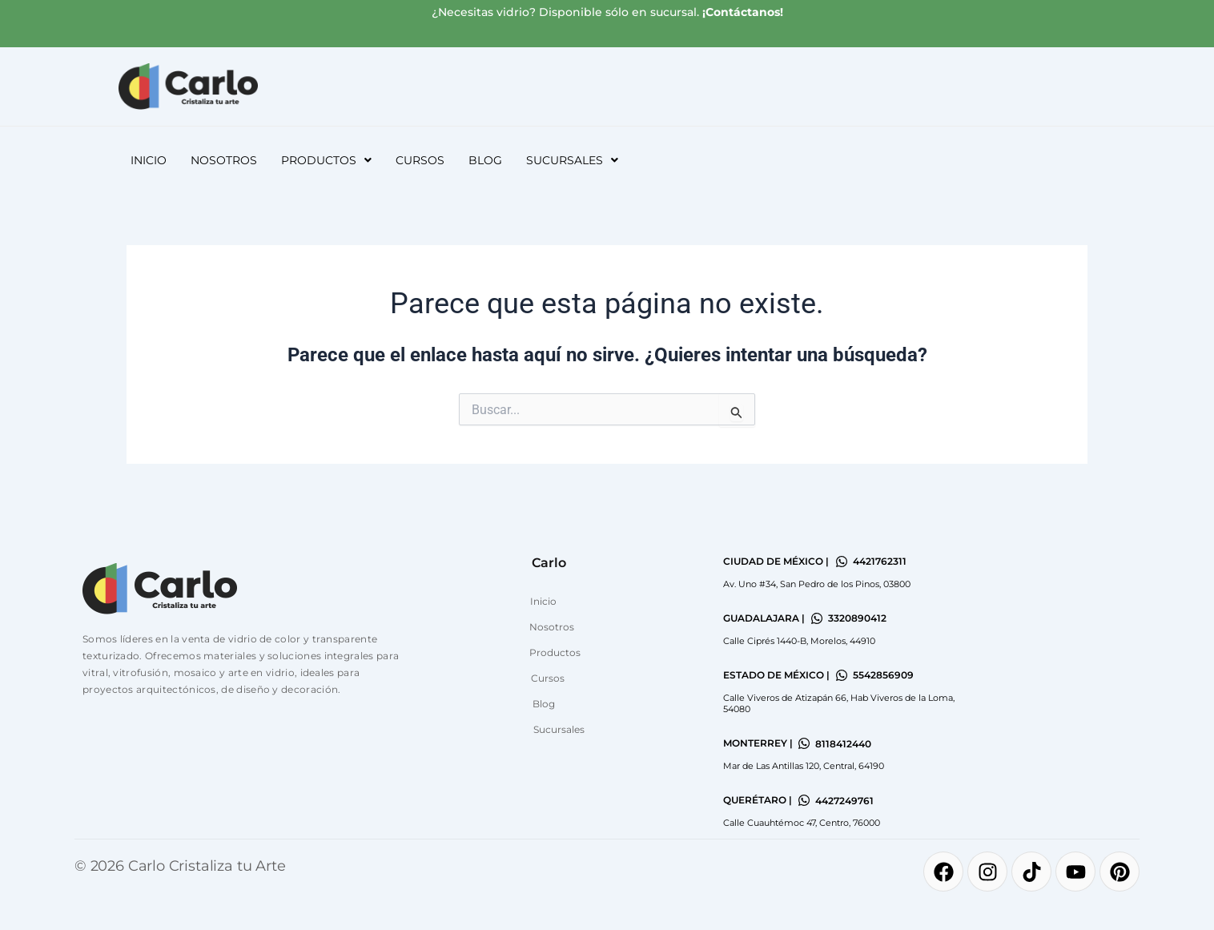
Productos (326, 160)
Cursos (420, 160)
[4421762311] (841, 561)
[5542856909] (841, 675)
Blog (485, 160)
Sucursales (572, 160)
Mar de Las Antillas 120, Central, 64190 (803, 765)
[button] (326, 160)
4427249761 (844, 801)
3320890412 (857, 618)
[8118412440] (804, 743)
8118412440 (843, 744)
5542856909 (883, 675)
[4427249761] (804, 800)
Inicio (149, 160)
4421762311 (879, 561)
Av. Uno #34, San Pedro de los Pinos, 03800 (816, 584)
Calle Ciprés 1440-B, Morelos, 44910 (799, 640)
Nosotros (224, 160)
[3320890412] (816, 618)
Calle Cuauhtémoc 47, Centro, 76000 (801, 822)
